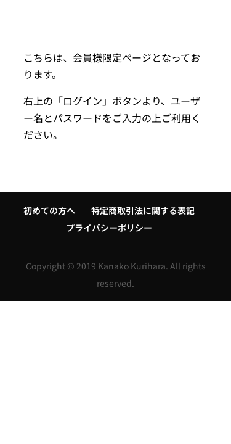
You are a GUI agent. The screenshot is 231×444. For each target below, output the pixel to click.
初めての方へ (49, 210)
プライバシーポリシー (109, 227)
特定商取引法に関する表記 (143, 210)
